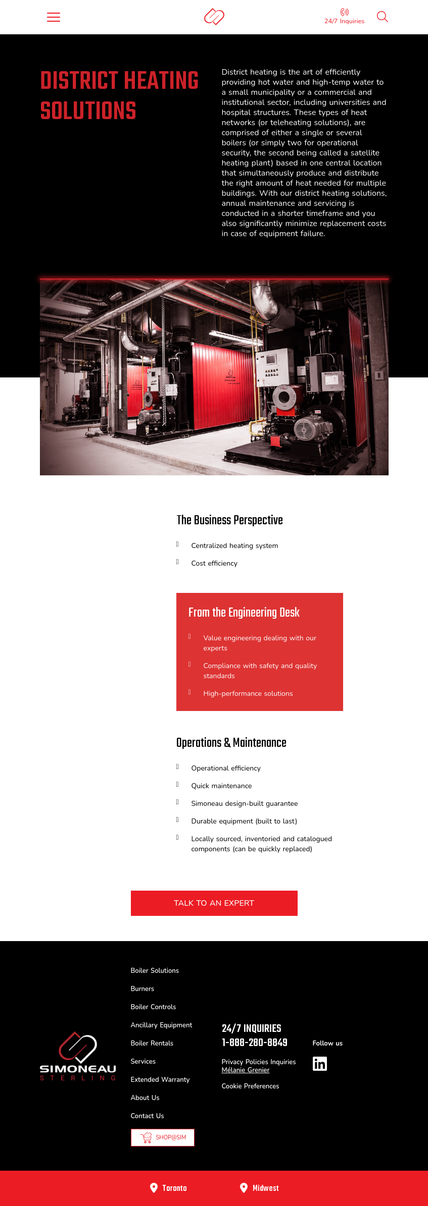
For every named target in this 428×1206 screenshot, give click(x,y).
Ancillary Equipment (162, 1025)
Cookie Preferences (250, 1086)
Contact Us (147, 1116)
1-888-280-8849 (255, 1043)
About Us (145, 1098)
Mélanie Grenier (246, 1070)
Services (143, 1061)
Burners (143, 989)
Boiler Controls (153, 1007)
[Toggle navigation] (53, 17)
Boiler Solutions (155, 970)
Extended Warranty (160, 1079)
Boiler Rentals (152, 1043)
